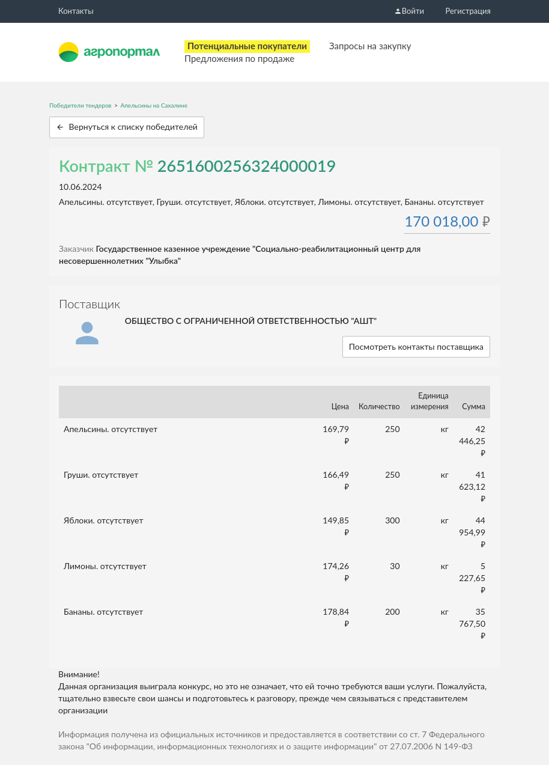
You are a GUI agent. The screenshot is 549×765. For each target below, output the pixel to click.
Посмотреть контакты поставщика (416, 346)
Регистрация (468, 11)
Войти (409, 11)
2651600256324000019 (246, 165)
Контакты (76, 11)
